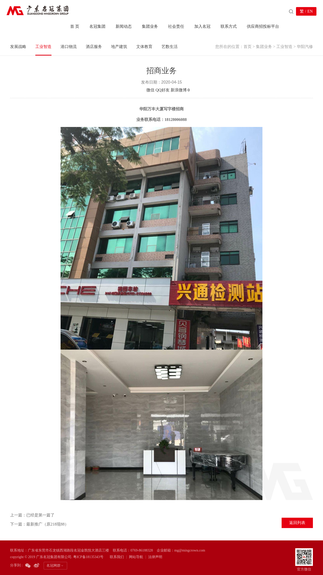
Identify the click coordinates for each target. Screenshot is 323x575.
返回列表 (297, 522)
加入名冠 (202, 26)
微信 (150, 90)
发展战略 (18, 46)
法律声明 (155, 557)
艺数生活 (170, 46)
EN (310, 11)
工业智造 (284, 46)
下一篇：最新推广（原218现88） (39, 524)
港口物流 (69, 46)
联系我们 (117, 557)
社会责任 (176, 26)
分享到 (139, 90)
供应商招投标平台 (263, 26)
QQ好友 (162, 90)
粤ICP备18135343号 (88, 557)
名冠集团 (97, 26)
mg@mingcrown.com (189, 550)
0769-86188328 (141, 550)
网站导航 (136, 557)
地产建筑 (119, 46)
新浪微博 (179, 90)
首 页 (74, 26)
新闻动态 (124, 26)
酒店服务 (94, 46)
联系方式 (229, 26)
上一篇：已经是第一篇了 (32, 515)
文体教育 (144, 46)
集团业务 (150, 26)
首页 (248, 46)
